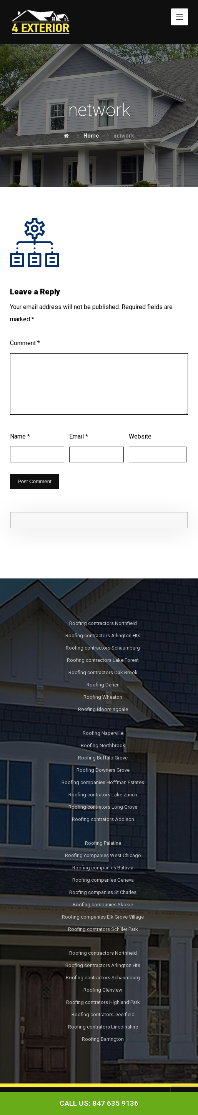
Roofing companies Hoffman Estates (103, 782)
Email (78, 436)
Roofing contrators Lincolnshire (103, 1027)
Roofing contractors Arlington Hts (102, 635)
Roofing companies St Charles (102, 892)
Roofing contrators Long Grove (102, 807)
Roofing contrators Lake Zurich (102, 795)
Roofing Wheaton (102, 697)
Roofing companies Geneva (103, 880)
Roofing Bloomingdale (103, 709)
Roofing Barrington (103, 1039)
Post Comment (35, 481)
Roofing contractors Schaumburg (103, 648)
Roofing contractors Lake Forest (103, 660)
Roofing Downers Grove (103, 770)
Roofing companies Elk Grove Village (103, 917)
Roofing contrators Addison (103, 819)
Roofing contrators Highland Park (103, 1002)
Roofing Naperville (103, 733)
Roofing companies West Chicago (103, 855)
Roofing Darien (103, 685)
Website (140, 436)
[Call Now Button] (99, 1103)
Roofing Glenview (102, 990)
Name (20, 436)
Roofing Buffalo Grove (103, 758)
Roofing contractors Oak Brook (103, 672)
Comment (25, 343)
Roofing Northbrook (103, 745)
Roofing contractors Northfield (103, 623)
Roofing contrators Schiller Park (103, 929)
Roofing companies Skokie (103, 904)
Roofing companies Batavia (102, 868)
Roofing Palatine (103, 843)
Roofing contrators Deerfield (103, 1014)
